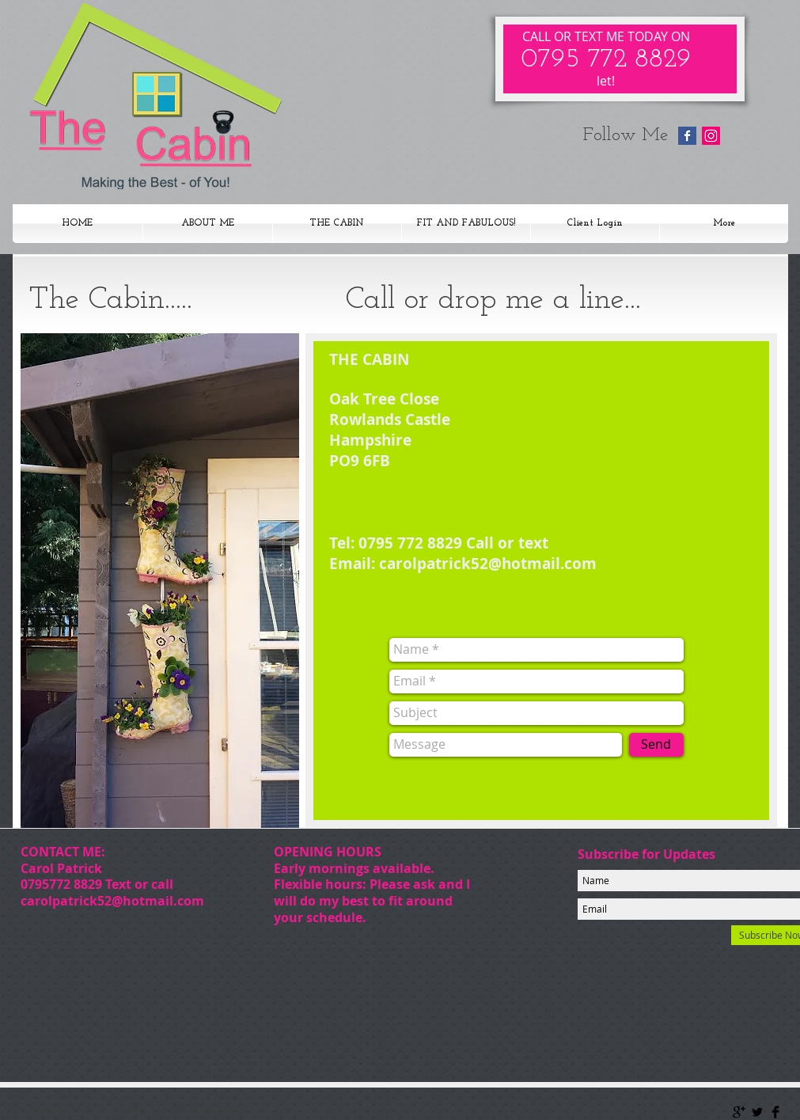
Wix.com (224, 1108)
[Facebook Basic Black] (775, 1112)
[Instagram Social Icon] (711, 136)
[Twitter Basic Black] (757, 1112)
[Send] (656, 745)
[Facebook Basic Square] (687, 136)
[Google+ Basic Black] (739, 1112)
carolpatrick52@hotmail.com (112, 900)
